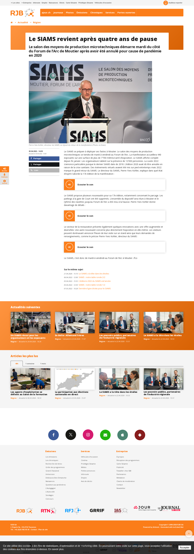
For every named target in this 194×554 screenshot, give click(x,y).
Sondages (49, 495)
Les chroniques (52, 460)
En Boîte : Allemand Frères (69, 335)
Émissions (82, 12)
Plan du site (43, 529)
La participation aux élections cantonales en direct (72, 393)
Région (37, 22)
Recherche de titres (54, 464)
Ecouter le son (78, 184)
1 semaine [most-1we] (29, 363)
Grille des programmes (55, 467)
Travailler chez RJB (124, 471)
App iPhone (122, 435)
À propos (120, 457)
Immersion (50, 474)
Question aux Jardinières (56, 485)
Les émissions (51, 457)
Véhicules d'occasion (103, 3)
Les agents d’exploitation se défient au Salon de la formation (29, 393)
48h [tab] (16, 363)
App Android (140, 435)
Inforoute (36, 3)
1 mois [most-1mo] (43, 363)
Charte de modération (126, 481)
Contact (120, 485)
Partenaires (121, 474)
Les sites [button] (15, 3)
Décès (62, 3)
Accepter (184, 547)
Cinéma (84, 460)
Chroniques (96, 12)
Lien (34, 170)
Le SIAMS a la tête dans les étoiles (86, 273)
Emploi (44, 3)
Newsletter (121, 488)
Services (110, 12)
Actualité (23, 22)
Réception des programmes (128, 460)
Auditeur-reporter (172, 3)
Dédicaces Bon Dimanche (56, 478)
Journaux (58, 12)
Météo (83, 467)
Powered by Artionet (151, 527)
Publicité (120, 467)
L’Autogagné (50, 488)
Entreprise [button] (26, 3)
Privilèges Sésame (86, 3)
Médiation (121, 478)
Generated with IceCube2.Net (172, 527)
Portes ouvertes (126, 12)
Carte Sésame (71, 3)
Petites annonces (88, 471)
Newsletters (105, 435)
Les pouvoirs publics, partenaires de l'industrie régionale (117, 336)
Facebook (53, 435)
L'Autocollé (50, 492)
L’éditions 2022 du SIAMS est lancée (87, 281)
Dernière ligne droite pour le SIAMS (87, 288)
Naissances (53, 3)
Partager (36, 158)
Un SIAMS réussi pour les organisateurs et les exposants (28, 336)
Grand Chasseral (52, 471)
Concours (49, 499)
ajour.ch (46, 12)
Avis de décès (86, 481)
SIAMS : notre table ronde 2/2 (84, 277)
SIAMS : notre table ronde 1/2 (84, 285)
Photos (70, 12)
